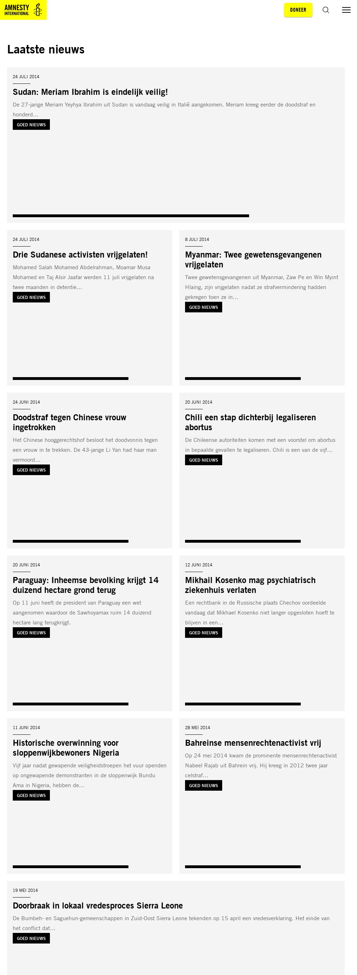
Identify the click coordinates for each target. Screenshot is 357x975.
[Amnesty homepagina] (23, 10)
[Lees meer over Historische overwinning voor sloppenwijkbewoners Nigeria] (89, 796)
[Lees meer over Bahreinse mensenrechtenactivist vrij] (262, 796)
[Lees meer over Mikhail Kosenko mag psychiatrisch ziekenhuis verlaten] (262, 633)
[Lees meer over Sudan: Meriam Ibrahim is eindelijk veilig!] (176, 145)
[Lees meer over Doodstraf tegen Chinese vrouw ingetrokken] (89, 470)
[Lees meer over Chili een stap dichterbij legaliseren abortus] (262, 470)
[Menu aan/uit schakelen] (346, 10)
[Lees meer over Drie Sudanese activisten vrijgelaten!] (89, 308)
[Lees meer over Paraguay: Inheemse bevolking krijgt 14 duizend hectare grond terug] (89, 633)
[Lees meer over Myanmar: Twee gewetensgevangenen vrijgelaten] (262, 308)
